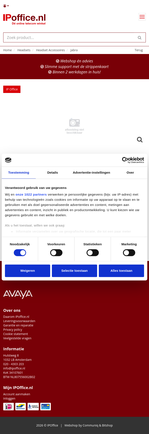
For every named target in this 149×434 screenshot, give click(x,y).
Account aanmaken (16, 394)
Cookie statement (15, 334)
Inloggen (9, 398)
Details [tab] (52, 172)
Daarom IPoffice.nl (16, 317)
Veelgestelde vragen (17, 338)
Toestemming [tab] (18, 172)
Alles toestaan (121, 270)
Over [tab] (130, 172)
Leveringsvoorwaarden (19, 321)
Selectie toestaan (74, 270)
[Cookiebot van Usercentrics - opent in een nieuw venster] (125, 160)
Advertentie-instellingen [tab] (91, 172)
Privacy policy (12, 329)
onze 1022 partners (31, 194)
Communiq (90, 425)
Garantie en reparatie (18, 325)
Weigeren (27, 270)
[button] (74, 6)
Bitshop (107, 425)
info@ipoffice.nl (14, 368)
